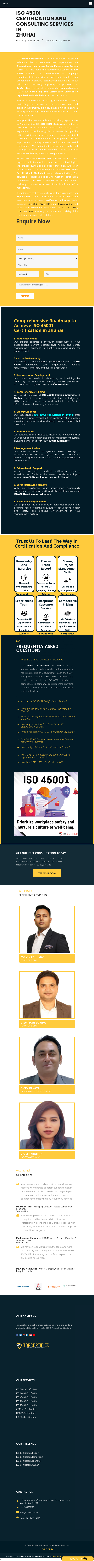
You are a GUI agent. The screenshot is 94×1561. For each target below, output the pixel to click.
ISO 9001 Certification (26, 1389)
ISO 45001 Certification (27, 1397)
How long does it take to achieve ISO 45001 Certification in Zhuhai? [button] (41, 724)
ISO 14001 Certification (27, 1393)
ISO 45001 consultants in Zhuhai (53, 414)
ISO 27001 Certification (27, 1405)
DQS (48, 203)
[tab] (47, 660)
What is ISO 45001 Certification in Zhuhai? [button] (40, 660)
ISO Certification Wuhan (27, 1464)
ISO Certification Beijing (27, 1453)
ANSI (31, 211)
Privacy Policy (47, 1549)
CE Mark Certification (26, 1409)
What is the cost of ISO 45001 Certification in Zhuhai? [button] (45, 732)
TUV (41, 203)
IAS (64, 207)
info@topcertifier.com (29, 1512)
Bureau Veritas (65, 203)
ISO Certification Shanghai (28, 1460)
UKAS (20, 211)
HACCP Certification (25, 1413)
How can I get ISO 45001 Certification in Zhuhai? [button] (43, 747)
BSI (29, 203)
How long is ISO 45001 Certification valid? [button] (40, 762)
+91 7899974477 (27, 1507)
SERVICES (34, 40)
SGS (35, 203)
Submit (25, 296)
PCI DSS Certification (26, 1417)
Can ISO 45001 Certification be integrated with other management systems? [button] (45, 739)
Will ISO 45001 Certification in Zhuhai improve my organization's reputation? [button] (44, 755)
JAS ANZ (72, 207)
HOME (19, 40)
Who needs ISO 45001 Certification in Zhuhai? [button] (42, 701)
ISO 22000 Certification (27, 1401)
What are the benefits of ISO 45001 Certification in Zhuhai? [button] (44, 709)
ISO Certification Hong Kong (29, 1456)
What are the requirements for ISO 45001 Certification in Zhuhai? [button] (46, 717)
